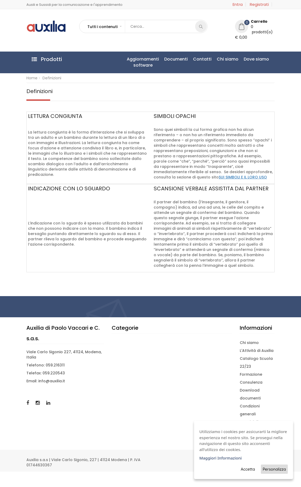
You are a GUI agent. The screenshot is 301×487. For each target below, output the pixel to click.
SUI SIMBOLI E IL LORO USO (243, 177)
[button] (104, 27)
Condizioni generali (250, 410)
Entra (238, 4)
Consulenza (251, 382)
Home (31, 78)
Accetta (248, 469)
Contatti (202, 59)
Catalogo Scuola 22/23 (256, 362)
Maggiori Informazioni (220, 458)
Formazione (251, 374)
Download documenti (250, 394)
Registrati (259, 4)
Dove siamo (256, 59)
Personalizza (274, 469)
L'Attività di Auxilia (257, 350)
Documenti (176, 59)
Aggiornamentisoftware (143, 62)
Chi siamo (227, 59)
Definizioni (52, 78)
